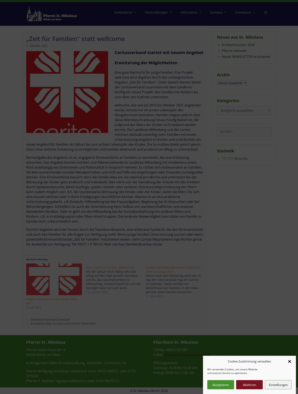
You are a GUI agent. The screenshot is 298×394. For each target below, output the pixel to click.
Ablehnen (249, 389)
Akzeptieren (220, 389)
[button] (290, 365)
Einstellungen (278, 389)
